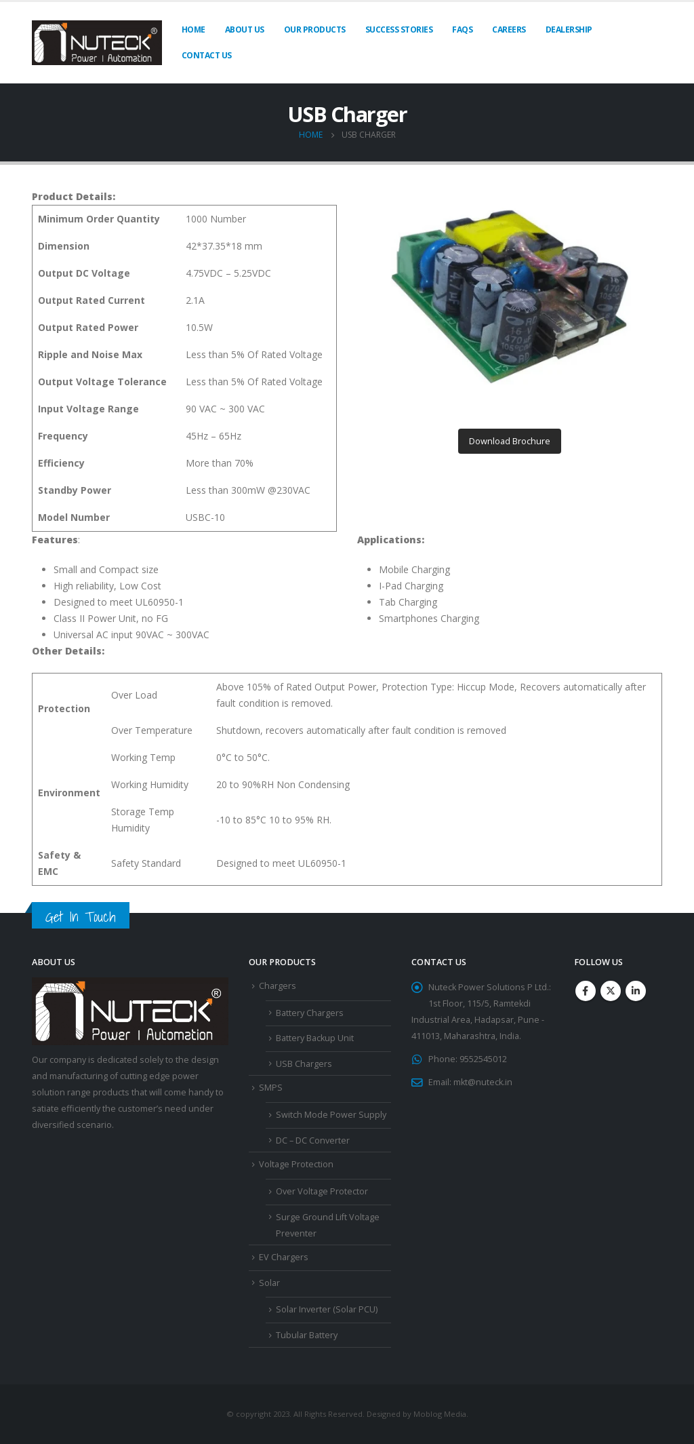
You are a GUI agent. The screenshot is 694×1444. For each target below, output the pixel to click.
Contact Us (207, 55)
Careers (509, 29)
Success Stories (399, 29)
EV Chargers (283, 1257)
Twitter (610, 991)
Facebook (585, 991)
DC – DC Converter (313, 1140)
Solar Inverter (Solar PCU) (326, 1309)
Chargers (277, 986)
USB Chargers (304, 1064)
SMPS (271, 1087)
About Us (244, 29)
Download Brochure (509, 441)
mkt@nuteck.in (482, 1082)
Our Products (315, 29)
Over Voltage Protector (322, 1191)
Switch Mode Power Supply (331, 1114)
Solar (269, 1283)
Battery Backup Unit (315, 1038)
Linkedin (636, 991)
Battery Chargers (310, 1013)
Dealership (569, 29)
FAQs (462, 29)
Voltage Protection (296, 1164)
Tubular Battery (307, 1335)
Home (193, 29)
